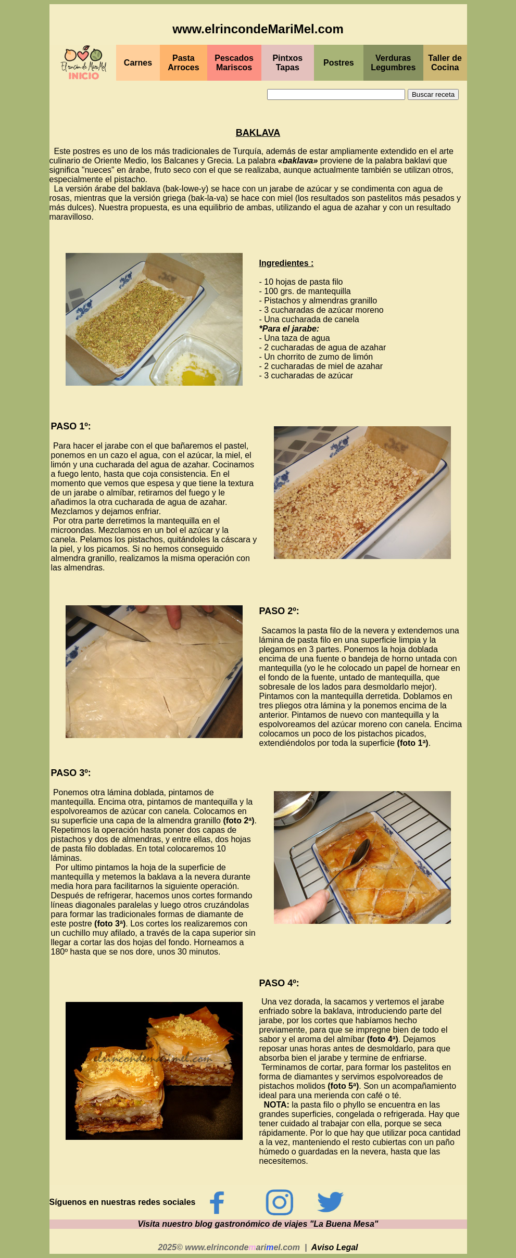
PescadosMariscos (234, 63)
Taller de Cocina (445, 63)
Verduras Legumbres (393, 63)
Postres (338, 62)
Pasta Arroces (183, 63)
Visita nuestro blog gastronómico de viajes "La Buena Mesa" (258, 1223)
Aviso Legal (334, 1247)
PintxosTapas (287, 63)
